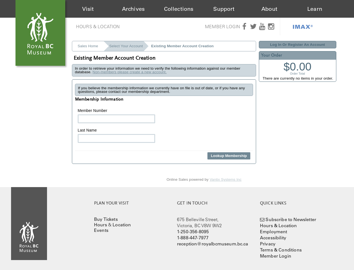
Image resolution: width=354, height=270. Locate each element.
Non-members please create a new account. (130, 72)
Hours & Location (98, 26)
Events (101, 230)
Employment (273, 231)
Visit (88, 9)
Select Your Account (126, 46)
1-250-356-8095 (193, 231)
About (269, 9)
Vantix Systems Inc (225, 179)
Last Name (116, 135)
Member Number (116, 115)
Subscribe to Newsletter (291, 219)
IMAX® (303, 26)
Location (122, 224)
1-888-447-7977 (193, 237)
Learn (314, 9)
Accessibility (273, 237)
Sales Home (88, 46)
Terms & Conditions (281, 250)
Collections (179, 9)
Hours (100, 224)
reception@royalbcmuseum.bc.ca (212, 244)
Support (224, 9)
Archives (133, 9)
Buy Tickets (106, 219)
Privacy (267, 244)
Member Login (222, 26)
